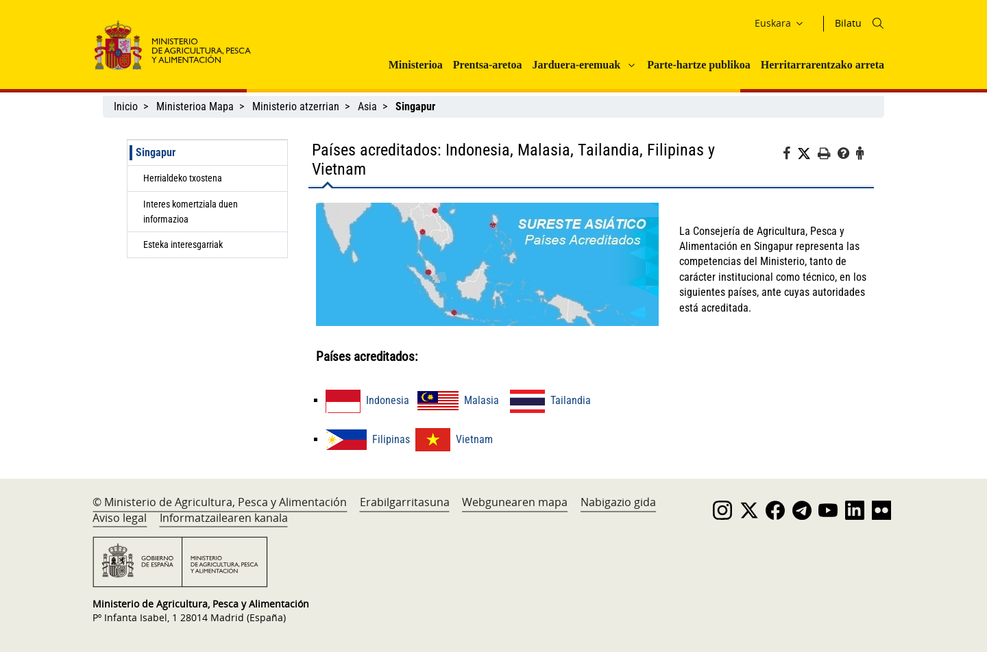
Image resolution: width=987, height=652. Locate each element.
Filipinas (368, 439)
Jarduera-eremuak (577, 65)
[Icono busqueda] (878, 23)
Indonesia (367, 400)
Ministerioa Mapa (195, 106)
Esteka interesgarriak (183, 244)
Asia (367, 106)
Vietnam (454, 439)
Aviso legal (120, 517)
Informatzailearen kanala (224, 517)
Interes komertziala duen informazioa (190, 212)
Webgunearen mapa (515, 502)
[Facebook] (790, 155)
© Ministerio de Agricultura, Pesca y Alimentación (220, 502)
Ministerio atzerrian (295, 106)
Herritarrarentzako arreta (822, 65)
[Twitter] (807, 154)
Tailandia (550, 400)
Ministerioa (416, 65)
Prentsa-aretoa (487, 65)
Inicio (126, 106)
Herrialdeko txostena (182, 178)
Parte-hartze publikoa (699, 65)
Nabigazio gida (618, 502)
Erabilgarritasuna (405, 502)
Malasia (458, 400)
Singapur (155, 152)
